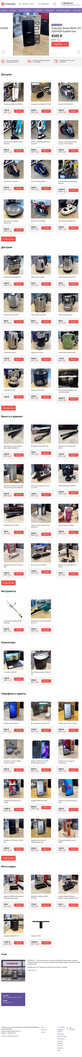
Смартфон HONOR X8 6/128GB (39, 800)
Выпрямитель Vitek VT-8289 (11, 525)
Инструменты (38, 10)
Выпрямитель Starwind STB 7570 (39, 446)
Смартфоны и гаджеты (63, 10)
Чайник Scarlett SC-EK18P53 (11, 315)
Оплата (32, 4)
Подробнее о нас (32, 970)
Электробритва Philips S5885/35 (67, 486)
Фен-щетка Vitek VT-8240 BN (38, 565)
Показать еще (8, 239)
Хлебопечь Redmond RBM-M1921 (12, 277)
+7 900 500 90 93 (67, 3)
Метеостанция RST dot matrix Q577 (40, 723)
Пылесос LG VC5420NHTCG (65, 104)
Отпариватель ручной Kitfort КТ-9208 (41, 104)
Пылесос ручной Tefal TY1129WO (18, 29)
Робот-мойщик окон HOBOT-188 (66, 221)
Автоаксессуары (61, 1036)
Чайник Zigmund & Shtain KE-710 (67, 277)
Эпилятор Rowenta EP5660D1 (66, 525)
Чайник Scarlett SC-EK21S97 (38, 315)
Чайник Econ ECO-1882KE (38, 277)
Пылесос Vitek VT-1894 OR (11, 181)
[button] (3, 52)
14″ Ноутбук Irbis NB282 (10, 672)
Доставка (25, 4)
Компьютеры (49, 10)
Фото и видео (77, 10)
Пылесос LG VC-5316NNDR (38, 221)
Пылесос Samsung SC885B (38, 181)
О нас (19, 4)
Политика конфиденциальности (9, 1036)
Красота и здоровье (25, 10)
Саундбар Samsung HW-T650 (11, 936)
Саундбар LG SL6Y (36, 936)
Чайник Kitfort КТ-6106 (10, 352)
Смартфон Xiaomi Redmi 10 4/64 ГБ (67, 723)
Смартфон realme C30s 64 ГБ (11, 723)
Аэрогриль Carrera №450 (37, 390)
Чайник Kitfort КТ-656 (9, 390)
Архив (59, 1050)
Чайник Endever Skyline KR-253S (67, 352)
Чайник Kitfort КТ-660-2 (37, 352)
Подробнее (19, 111)
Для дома (4, 10)
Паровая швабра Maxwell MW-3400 (13, 104)
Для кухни (13, 10)
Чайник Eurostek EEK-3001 (65, 315)
